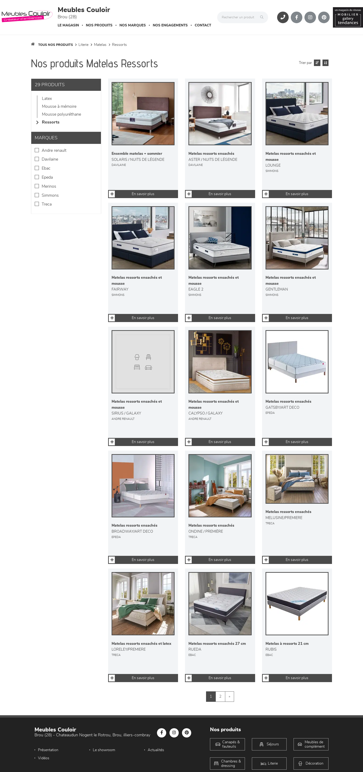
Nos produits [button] (99, 25)
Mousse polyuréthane (61, 114)
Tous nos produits (55, 45)
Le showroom (104, 750)
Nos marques (132, 25)
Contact (203, 25)
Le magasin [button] (68, 25)
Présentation (48, 750)
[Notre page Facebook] (296, 17)
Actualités (156, 750)
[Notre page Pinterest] (324, 17)
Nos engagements (170, 25)
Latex (47, 99)
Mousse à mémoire (59, 106)
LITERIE (83, 45)
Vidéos (43, 758)
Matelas (100, 45)
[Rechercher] (263, 17)
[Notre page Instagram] (310, 17)
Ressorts (119, 45)
